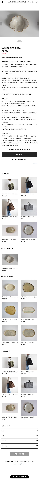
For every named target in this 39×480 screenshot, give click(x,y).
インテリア (4, 441)
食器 (2, 436)
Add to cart (19, 154)
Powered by (19, 464)
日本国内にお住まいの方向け (19, 159)
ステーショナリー (5, 446)
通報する (35, 163)
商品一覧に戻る (19, 454)
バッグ (2, 431)
